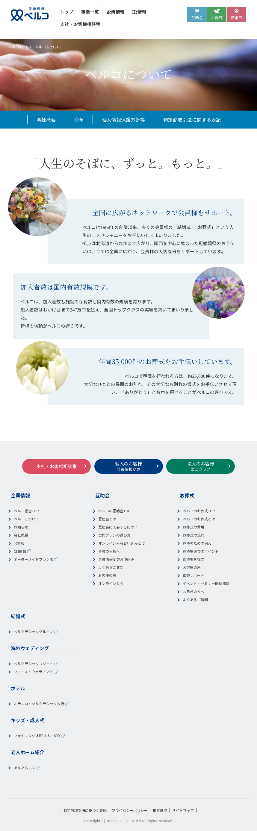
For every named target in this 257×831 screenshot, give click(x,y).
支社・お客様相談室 (80, 24)
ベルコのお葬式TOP (199, 510)
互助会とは (107, 518)
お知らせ (21, 526)
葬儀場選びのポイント (201, 551)
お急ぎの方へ (193, 591)
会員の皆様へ (109, 551)
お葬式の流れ (193, 534)
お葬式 (217, 17)
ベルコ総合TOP (26, 510)
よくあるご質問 (110, 567)
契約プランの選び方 (114, 534)
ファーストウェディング (33, 671)
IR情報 (139, 12)
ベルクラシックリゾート (33, 663)
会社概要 (46, 119)
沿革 (79, 119)
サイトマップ (183, 810)
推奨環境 (160, 810)
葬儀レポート (193, 575)
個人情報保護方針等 (123, 119)
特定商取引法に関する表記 (192, 119)
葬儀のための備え (197, 543)
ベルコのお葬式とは (199, 518)
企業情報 (115, 12)
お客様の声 (107, 575)
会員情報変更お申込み (116, 559)
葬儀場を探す (193, 559)
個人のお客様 (128, 466)
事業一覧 (90, 12)
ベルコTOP (17, 47)
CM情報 (20, 551)
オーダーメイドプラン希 (33, 559)
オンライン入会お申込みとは (121, 543)
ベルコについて (26, 518)
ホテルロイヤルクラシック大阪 (39, 703)
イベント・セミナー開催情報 (206, 583)
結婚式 (236, 17)
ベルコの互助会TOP (114, 510)
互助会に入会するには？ (118, 526)
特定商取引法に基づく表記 (85, 810)
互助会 (197, 17)
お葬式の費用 (193, 526)
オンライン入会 (110, 583)
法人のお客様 (200, 466)
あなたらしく (24, 767)
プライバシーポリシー (130, 810)
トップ (66, 12)
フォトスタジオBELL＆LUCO (37, 735)
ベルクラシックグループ (33, 631)
